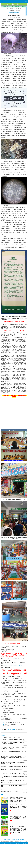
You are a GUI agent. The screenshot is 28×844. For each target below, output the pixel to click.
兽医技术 (15, 8)
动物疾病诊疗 (5, 729)
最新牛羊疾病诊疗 (5, 730)
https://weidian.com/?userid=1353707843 (14, 665)
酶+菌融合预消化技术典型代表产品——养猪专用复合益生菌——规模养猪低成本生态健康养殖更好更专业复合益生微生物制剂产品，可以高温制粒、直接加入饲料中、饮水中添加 (18, 829)
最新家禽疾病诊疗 (20, 729)
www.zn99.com (7, 658)
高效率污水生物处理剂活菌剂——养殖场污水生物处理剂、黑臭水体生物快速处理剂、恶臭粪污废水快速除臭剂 (18, 817)
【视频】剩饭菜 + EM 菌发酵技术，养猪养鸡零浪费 (12, 769)
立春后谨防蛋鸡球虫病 (9, 722)
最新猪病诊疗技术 (12, 729)
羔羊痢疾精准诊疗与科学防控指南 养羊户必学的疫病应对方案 (14, 766)
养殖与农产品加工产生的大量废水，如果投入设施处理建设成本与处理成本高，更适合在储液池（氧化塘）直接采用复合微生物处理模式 (13, 757)
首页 (8, 8)
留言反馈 (22, 839)
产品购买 (18, 839)
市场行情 (19, 8)
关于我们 (8, 839)
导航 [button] (2, 1)
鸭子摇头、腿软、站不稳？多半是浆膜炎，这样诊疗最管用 (13, 773)
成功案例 (11, 8)
